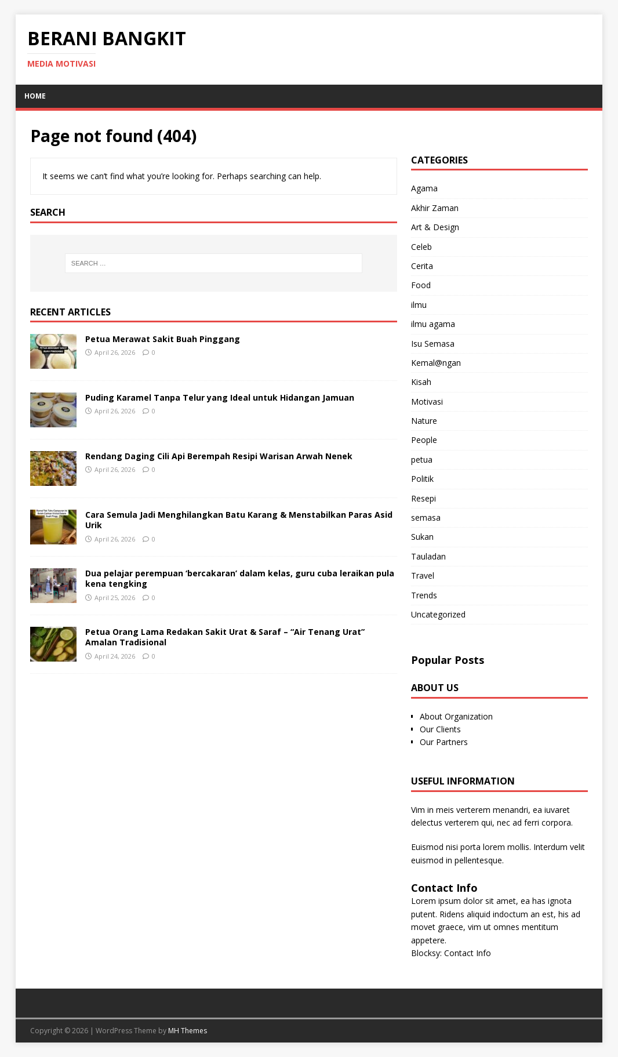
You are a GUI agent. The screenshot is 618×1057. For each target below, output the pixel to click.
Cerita (422, 265)
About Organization (456, 716)
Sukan (422, 536)
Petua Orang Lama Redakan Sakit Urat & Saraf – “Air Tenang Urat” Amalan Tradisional (225, 637)
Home (35, 96)
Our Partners (444, 741)
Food (421, 284)
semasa (426, 517)
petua (421, 459)
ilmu (419, 304)
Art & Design (435, 227)
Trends (424, 595)
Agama (424, 188)
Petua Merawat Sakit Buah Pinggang (162, 338)
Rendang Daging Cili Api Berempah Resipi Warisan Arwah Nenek (218, 456)
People (424, 439)
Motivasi (427, 401)
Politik (422, 478)
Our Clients (440, 729)
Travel (422, 575)
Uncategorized (438, 614)
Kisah (421, 381)
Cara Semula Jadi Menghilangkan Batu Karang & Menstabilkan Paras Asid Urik (238, 520)
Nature (424, 420)
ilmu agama (433, 323)
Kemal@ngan (436, 362)
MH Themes (187, 1031)
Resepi (423, 498)
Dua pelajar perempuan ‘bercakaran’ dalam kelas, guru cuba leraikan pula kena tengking (239, 578)
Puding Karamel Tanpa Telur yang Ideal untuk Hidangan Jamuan (219, 397)
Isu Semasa (433, 343)
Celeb (421, 246)
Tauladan (428, 556)
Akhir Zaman (435, 207)
